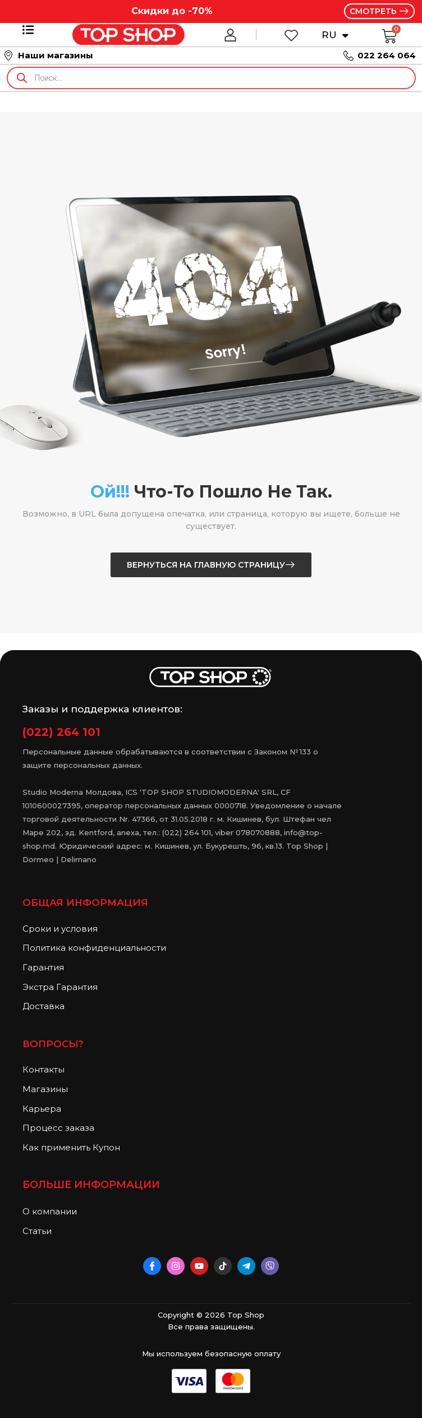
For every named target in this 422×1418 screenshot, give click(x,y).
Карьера (41, 1108)
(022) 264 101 (61, 732)
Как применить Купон (71, 1147)
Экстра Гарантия (60, 987)
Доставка (43, 1006)
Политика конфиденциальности (94, 947)
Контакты (43, 1069)
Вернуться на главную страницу (206, 565)
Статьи (37, 1231)
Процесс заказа (58, 1127)
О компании (49, 1211)
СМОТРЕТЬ (374, 11)
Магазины (45, 1089)
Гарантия (43, 967)
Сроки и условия (60, 928)
